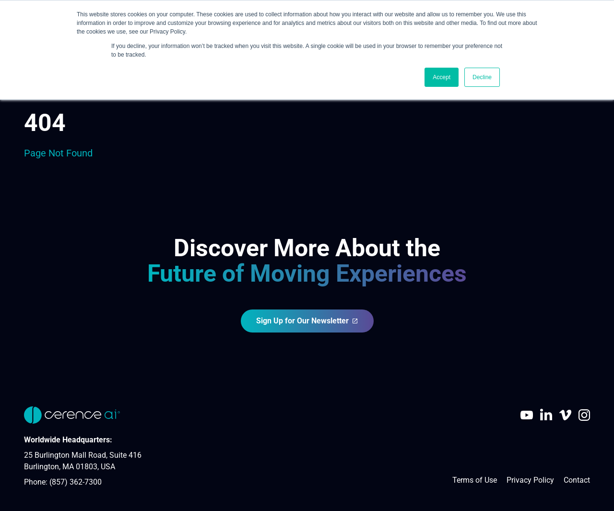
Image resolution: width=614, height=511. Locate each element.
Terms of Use (474, 480)
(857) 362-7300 (75, 482)
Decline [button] (482, 77)
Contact (577, 480)
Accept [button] (441, 77)
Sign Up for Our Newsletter (307, 320)
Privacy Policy (530, 480)
